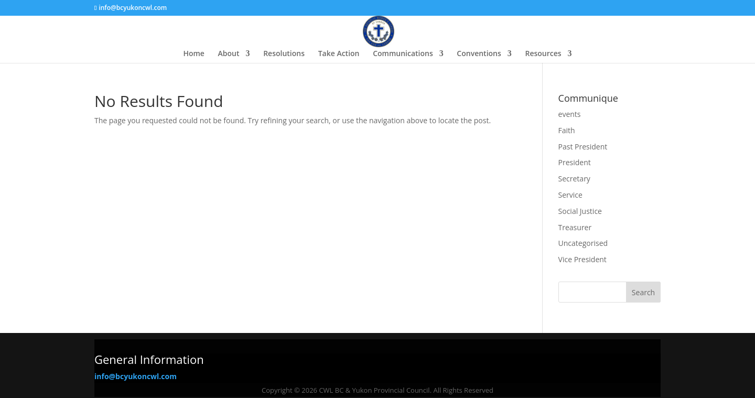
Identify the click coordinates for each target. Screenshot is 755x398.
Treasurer (575, 227)
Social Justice (580, 211)
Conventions (479, 54)
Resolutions (284, 54)
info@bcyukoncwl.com (135, 376)
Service (570, 195)
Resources (543, 54)
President (574, 162)
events (569, 114)
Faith (566, 130)
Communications (403, 54)
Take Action (339, 54)
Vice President (582, 259)
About (229, 54)
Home (193, 54)
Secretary (574, 179)
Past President (583, 147)
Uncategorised (583, 243)
